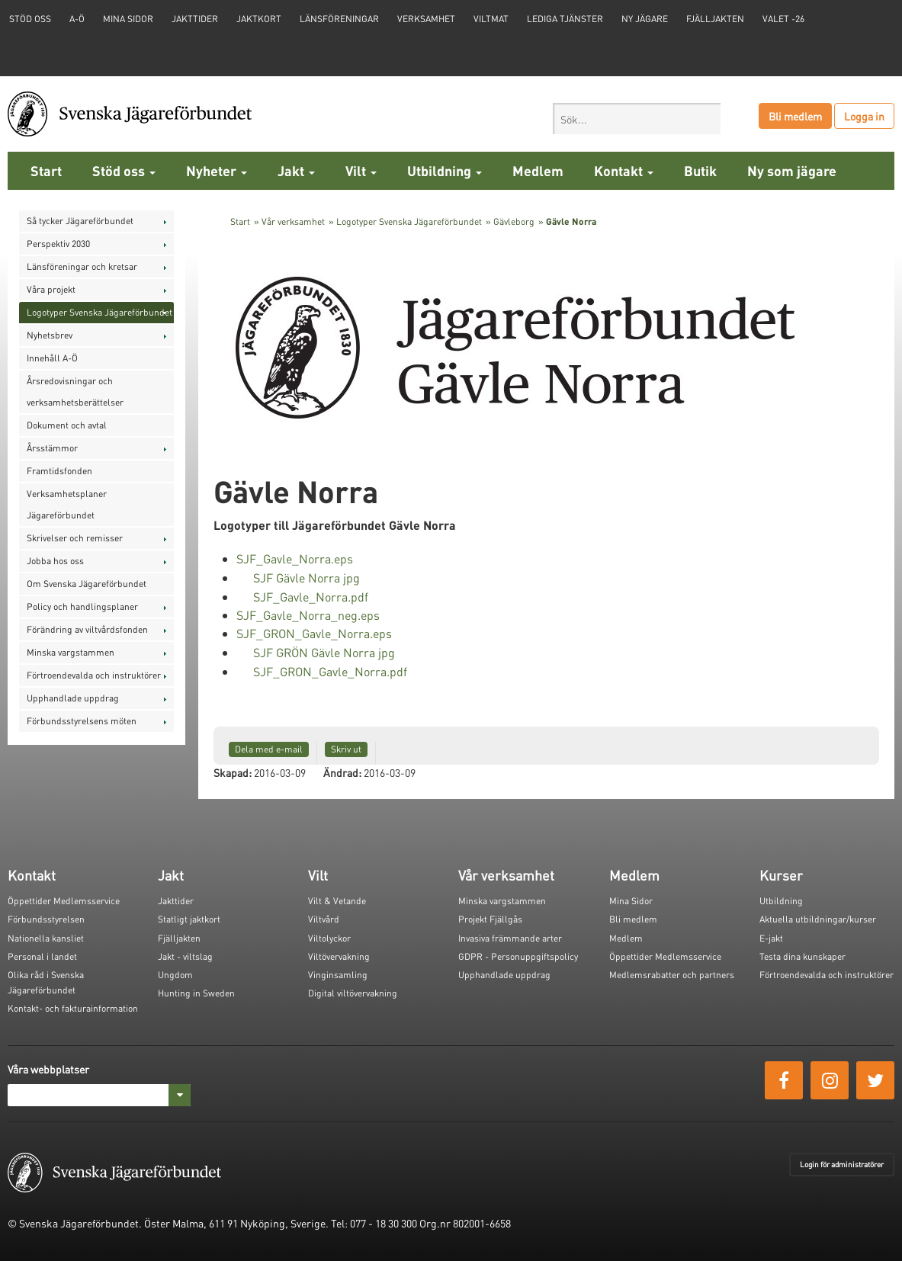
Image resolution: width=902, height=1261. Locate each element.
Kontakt (623, 170)
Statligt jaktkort (189, 919)
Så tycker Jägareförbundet (80, 220)
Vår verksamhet (293, 221)
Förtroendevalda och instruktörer (94, 675)
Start (46, 170)
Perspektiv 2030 (58, 243)
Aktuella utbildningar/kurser (817, 919)
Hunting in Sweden (196, 993)
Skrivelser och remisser (75, 538)
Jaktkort (258, 18)
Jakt (296, 170)
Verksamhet (426, 18)
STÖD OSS (30, 18)
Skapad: (232, 772)
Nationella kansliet (46, 938)
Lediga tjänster (565, 18)
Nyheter (216, 170)
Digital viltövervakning (352, 993)
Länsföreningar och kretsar (82, 266)
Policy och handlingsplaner (82, 606)
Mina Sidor (631, 900)
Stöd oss (124, 170)
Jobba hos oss (55, 560)
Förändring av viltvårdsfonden (87, 629)
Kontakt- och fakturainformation (73, 1008)
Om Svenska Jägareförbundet (86, 583)
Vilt (361, 170)
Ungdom (175, 974)
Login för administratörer (842, 1164)
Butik (700, 170)
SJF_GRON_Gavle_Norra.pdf (330, 671)
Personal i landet (42, 956)
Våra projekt (51, 289)
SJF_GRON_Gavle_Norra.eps (314, 633)
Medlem (537, 170)
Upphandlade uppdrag (73, 698)
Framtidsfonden (59, 470)
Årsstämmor (52, 448)
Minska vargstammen (70, 652)
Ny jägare (644, 18)
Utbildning (444, 170)
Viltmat (491, 18)
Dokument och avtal (67, 425)
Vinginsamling (338, 974)
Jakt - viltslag (185, 956)
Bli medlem (795, 116)
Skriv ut (346, 749)
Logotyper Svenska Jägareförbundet (99, 312)
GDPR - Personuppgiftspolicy (518, 956)
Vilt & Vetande (337, 900)
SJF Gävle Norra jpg (306, 578)
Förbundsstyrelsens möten (81, 721)
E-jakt (771, 938)
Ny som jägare (791, 170)
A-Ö (77, 18)
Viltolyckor (329, 938)
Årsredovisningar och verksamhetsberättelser (75, 391)
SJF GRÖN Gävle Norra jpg (324, 652)
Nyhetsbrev (49, 335)
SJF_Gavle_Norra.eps (294, 558)
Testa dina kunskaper (802, 956)
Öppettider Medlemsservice (64, 900)
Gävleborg (513, 221)
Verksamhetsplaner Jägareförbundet (67, 504)
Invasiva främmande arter (510, 938)
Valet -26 (783, 18)
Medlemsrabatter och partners (671, 974)
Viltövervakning (339, 956)
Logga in (864, 116)
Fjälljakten (715, 18)
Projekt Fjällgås (490, 919)
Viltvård (323, 919)
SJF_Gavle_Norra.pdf (310, 597)
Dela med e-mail (269, 749)
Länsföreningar (339, 18)
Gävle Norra (571, 221)
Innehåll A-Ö (52, 358)
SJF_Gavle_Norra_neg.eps (308, 615)
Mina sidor (128, 18)
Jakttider (195, 18)
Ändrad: (342, 772)
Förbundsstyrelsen (46, 919)
